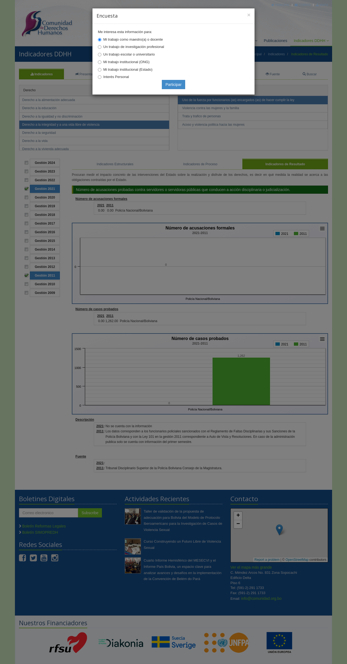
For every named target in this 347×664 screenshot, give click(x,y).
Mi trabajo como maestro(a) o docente (133, 39)
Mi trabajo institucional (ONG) (126, 62)
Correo (303, 5)
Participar (173, 84)
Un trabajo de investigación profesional (133, 47)
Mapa (322, 5)
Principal (280, 5)
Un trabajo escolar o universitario (129, 54)
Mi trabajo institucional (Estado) (127, 69)
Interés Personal (116, 77)
